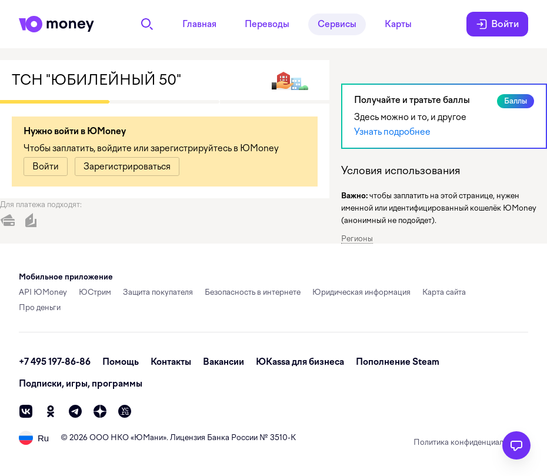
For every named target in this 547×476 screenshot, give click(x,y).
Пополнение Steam (397, 362)
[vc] (125, 411)
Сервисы (337, 24)
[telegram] (75, 411)
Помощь (120, 362)
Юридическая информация (361, 292)
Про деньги (40, 307)
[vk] (26, 411)
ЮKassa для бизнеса (300, 362)
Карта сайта (444, 292)
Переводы (267, 24)
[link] (46, 166)
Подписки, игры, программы (80, 383)
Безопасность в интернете (253, 292)
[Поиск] (147, 24)
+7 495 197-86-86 (55, 362)
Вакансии (223, 362)
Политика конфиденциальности (470, 442)
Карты (398, 24)
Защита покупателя (158, 292)
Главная (199, 24)
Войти (497, 24)
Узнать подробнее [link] (392, 132)
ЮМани (148, 437)
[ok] (51, 411)
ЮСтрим (95, 292)
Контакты (171, 362)
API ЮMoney (43, 292)
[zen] (100, 411)
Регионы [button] (357, 238)
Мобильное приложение (66, 276)
